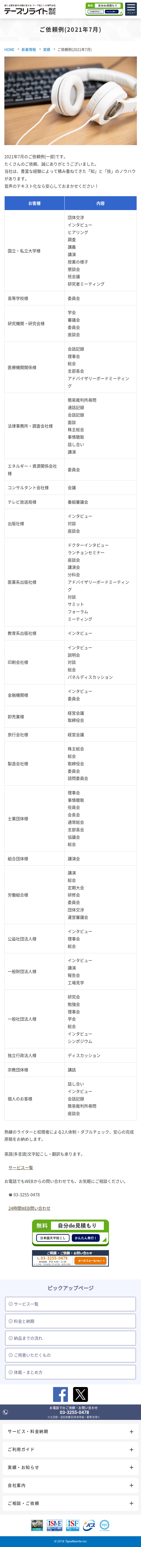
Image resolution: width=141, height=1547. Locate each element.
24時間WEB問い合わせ (29, 1208)
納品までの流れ (26, 1338)
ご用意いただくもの (30, 1355)
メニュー (131, 10)
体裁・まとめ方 (26, 1372)
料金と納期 (21, 1321)
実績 (46, 49)
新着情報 (29, 49)
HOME (9, 49)
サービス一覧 (20, 1167)
